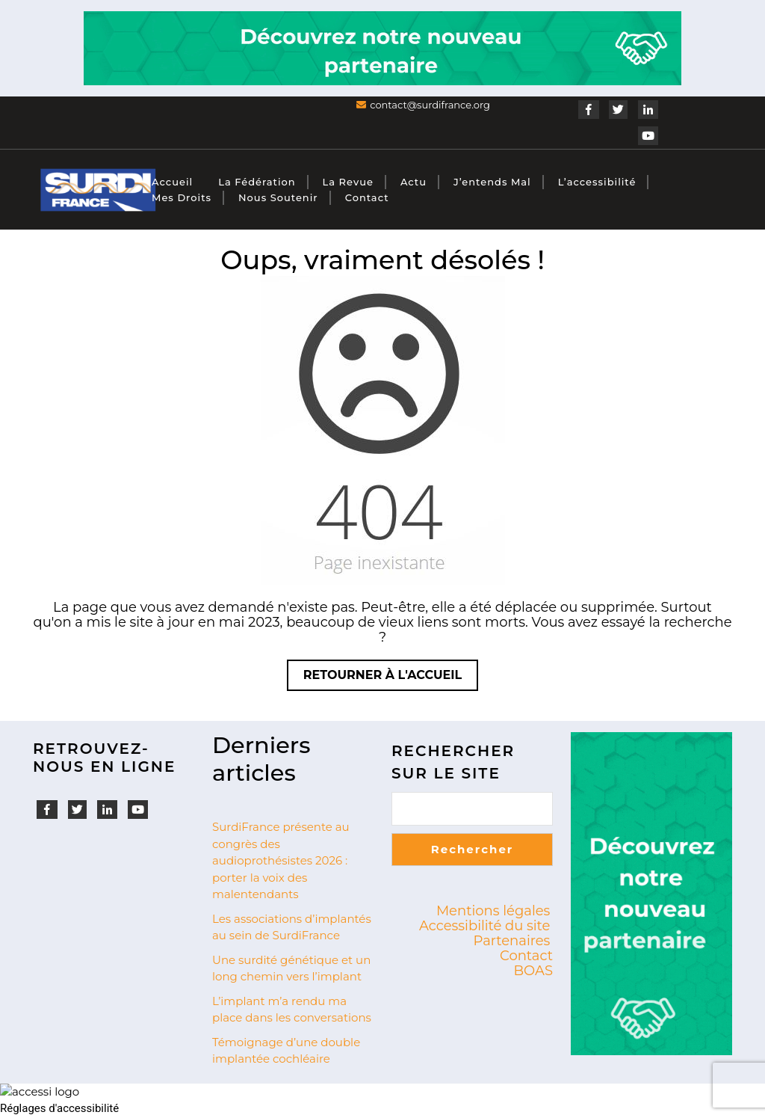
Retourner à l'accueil (390, 678)
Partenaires (512, 941)
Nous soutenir (278, 197)
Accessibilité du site (485, 926)
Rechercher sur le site (453, 762)
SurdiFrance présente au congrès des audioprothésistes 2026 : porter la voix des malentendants (281, 860)
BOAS (533, 970)
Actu (413, 182)
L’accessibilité (597, 182)
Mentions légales (493, 911)
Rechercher (472, 849)
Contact (367, 197)
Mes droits (181, 197)
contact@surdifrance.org (430, 105)
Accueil (172, 182)
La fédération (256, 182)
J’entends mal (492, 182)
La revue (348, 182)
